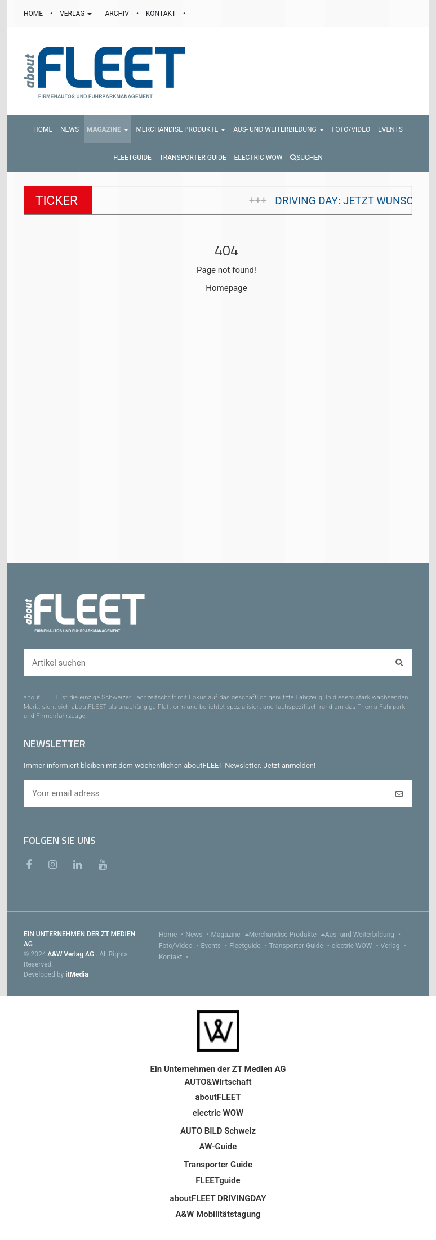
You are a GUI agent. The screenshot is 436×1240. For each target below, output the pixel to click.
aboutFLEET (218, 1097)
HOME (34, 13)
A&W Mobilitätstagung (217, 1214)
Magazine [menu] (230, 934)
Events (215, 946)
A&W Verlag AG (71, 954)
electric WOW (356, 946)
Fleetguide (249, 946)
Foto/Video (180, 946)
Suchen (306, 157)
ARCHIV (117, 13)
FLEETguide (217, 1180)
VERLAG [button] (77, 13)
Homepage (226, 288)
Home (172, 934)
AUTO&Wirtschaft (217, 1082)
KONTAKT (161, 13)
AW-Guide (218, 1147)
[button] (107, 129)
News (198, 934)
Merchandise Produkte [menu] (287, 934)
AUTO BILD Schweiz (218, 1131)
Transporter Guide (300, 946)
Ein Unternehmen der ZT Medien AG (218, 1069)
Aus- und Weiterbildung (364, 934)
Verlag (394, 946)
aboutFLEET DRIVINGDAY (218, 1198)
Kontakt (174, 957)
